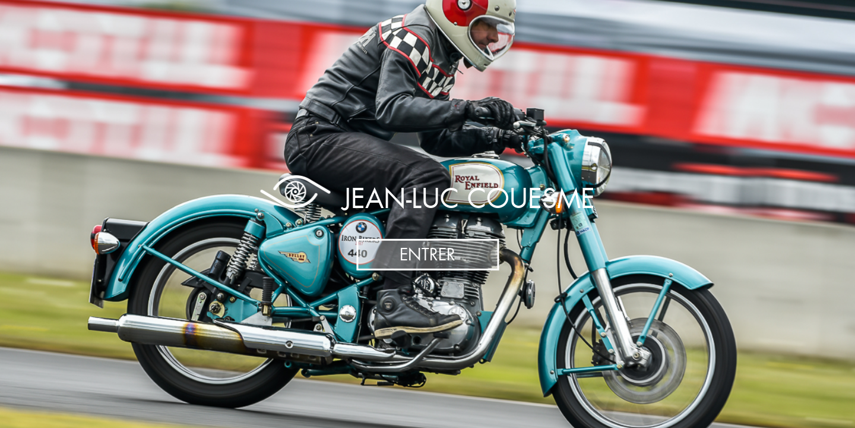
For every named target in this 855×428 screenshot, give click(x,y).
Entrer (427, 254)
